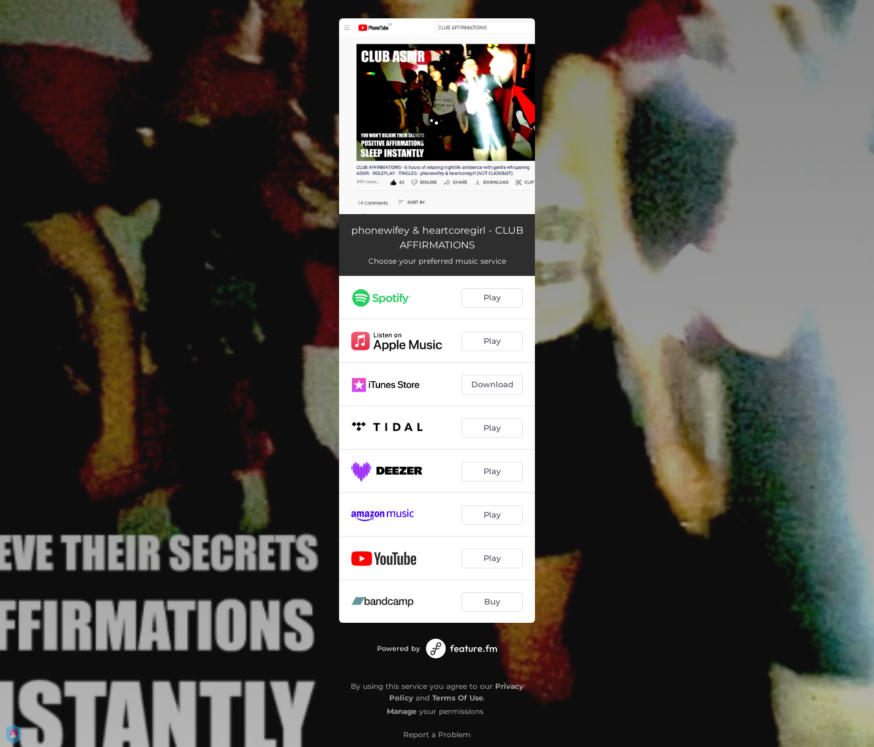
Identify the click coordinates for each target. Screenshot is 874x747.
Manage (402, 711)
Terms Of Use (458, 697)
